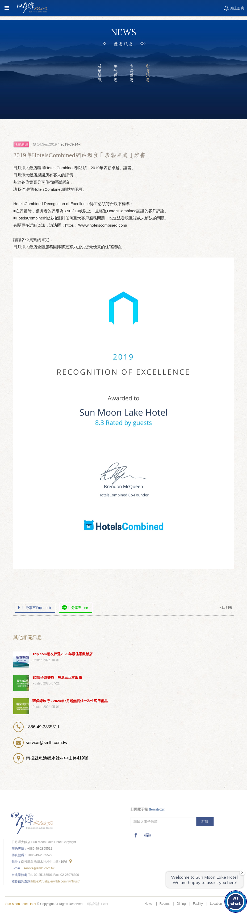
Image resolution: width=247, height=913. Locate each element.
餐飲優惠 (115, 73)
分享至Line (79, 608)
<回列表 (226, 607)
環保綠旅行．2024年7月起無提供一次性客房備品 (70, 701)
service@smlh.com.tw (39, 867)
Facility (198, 904)
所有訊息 (147, 73)
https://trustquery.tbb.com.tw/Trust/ (55, 880)
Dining (181, 904)
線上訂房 (233, 8)
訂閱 (204, 821)
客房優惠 (131, 73)
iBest (104, 904)
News (148, 904)
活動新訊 (99, 73)
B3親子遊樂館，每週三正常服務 (57, 677)
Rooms (165, 904)
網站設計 (93, 904)
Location (216, 904)
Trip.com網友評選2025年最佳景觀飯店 (62, 654)
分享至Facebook (38, 608)
